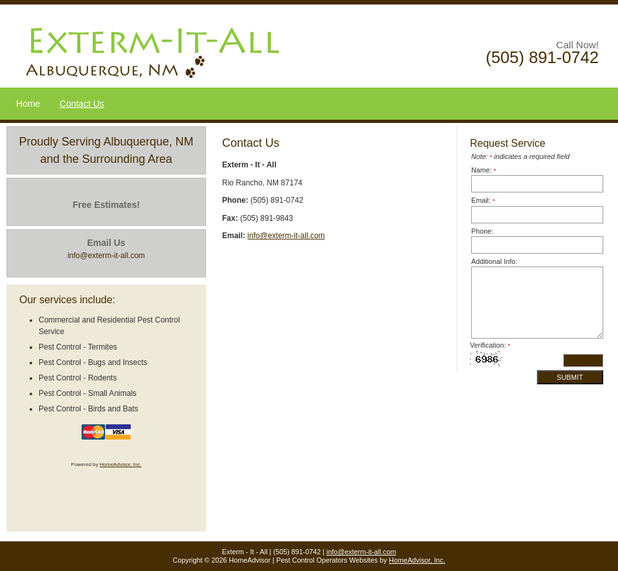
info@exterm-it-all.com (285, 235)
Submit (570, 377)
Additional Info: (494, 261)
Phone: (482, 231)
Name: (483, 170)
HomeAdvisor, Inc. (121, 464)
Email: (483, 200)
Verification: (490, 345)
